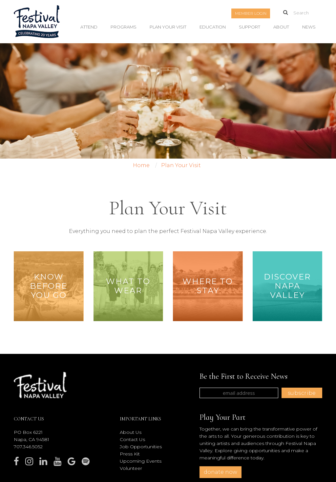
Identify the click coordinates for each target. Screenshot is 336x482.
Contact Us (132, 439)
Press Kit (130, 454)
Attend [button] (88, 26)
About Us (130, 432)
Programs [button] (123, 26)
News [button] (309, 26)
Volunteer (131, 468)
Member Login (250, 13)
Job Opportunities (141, 447)
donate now (220, 472)
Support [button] (249, 26)
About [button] (281, 26)
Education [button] (213, 26)
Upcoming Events (140, 461)
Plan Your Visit (168, 26)
